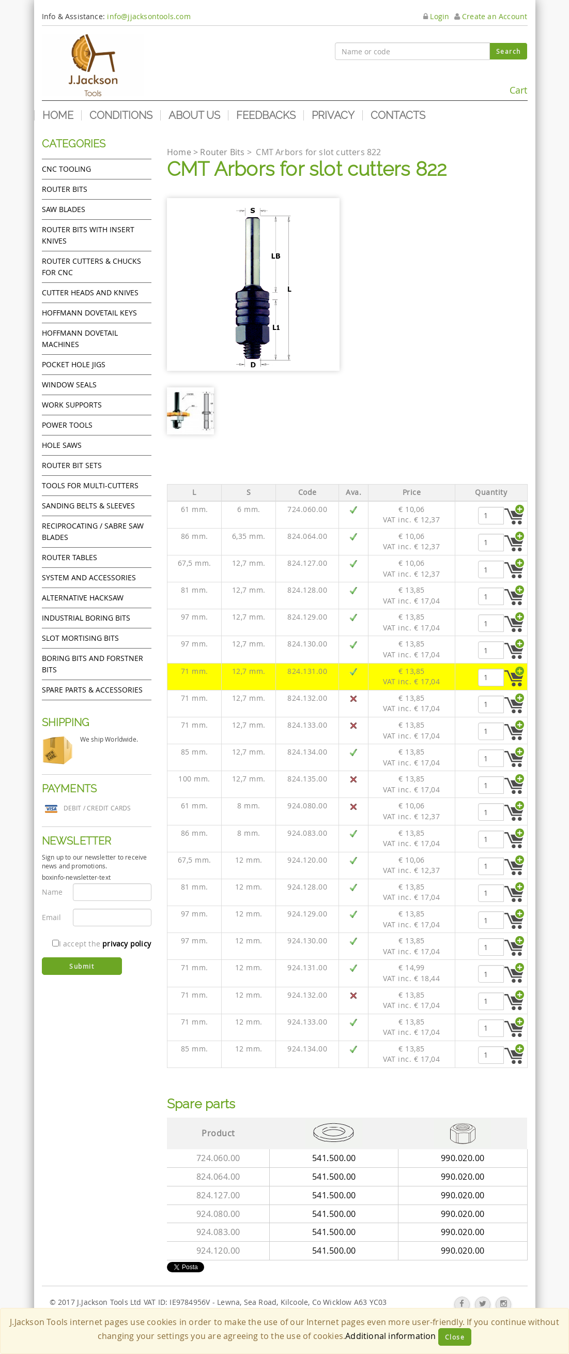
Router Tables (69, 557)
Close (455, 1337)
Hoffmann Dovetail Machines (80, 338)
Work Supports (72, 405)
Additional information (390, 1336)
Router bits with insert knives (88, 235)
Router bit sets (72, 465)
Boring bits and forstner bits (92, 663)
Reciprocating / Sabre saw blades (93, 531)
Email (51, 917)
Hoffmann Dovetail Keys (89, 313)
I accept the (101, 944)
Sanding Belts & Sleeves (88, 505)
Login (436, 16)
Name (52, 892)
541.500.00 (334, 1158)
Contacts (398, 115)
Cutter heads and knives (90, 292)
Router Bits (64, 189)
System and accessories (89, 577)
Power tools (67, 425)
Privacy (333, 115)
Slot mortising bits (80, 638)
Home (57, 115)
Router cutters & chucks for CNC (91, 266)
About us (194, 115)
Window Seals (69, 384)
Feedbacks (266, 115)
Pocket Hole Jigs (73, 364)
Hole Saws (62, 445)
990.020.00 (463, 1158)
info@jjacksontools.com (148, 16)
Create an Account (491, 16)
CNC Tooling (66, 169)
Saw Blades (63, 209)
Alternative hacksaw (83, 598)
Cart (504, 85)
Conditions (120, 115)
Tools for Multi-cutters (90, 485)
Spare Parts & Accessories (92, 690)
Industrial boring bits (86, 618)
